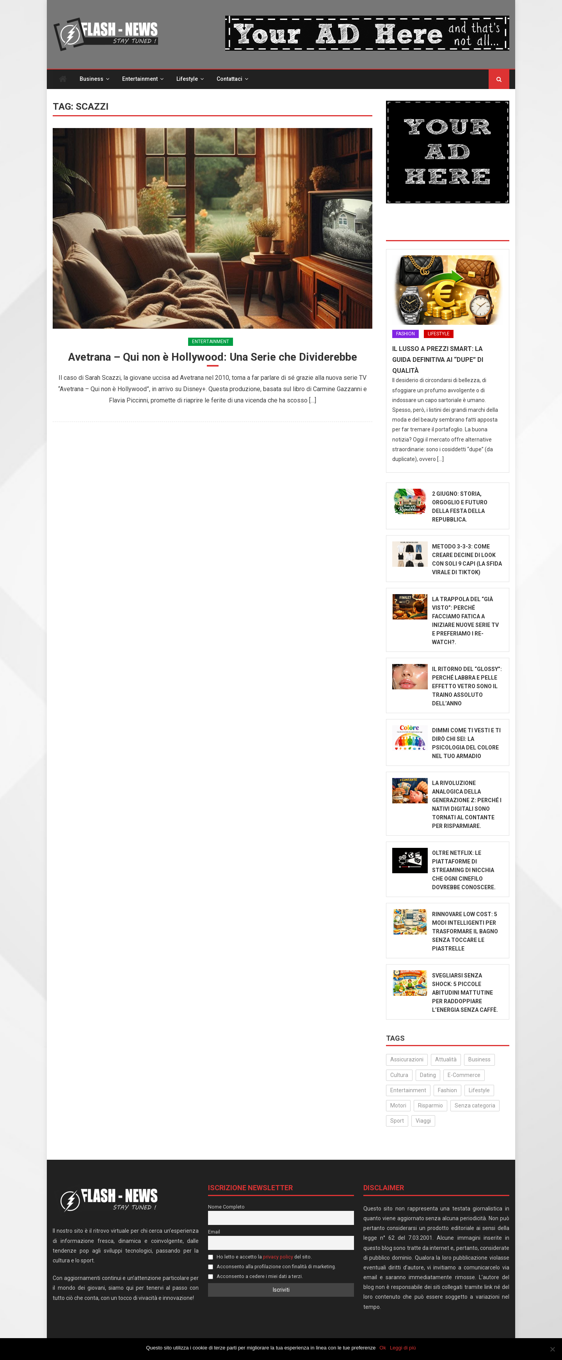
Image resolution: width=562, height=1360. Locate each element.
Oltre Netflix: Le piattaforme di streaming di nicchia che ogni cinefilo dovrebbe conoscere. (464, 871)
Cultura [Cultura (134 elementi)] (399, 1076)
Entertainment (140, 80)
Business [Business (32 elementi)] (479, 1060)
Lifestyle (187, 80)
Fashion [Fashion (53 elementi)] (447, 1091)
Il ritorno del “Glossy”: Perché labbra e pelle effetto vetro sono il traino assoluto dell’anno (467, 687)
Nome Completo (226, 1207)
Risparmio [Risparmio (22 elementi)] (430, 1106)
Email (214, 1232)
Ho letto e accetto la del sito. (260, 1257)
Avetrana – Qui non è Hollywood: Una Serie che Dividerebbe (212, 358)
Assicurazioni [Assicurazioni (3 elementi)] (406, 1060)
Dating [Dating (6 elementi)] (428, 1076)
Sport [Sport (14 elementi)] (397, 1121)
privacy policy (278, 1257)
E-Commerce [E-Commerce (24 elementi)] (464, 1076)
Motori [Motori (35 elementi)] (398, 1106)
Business (91, 80)
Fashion (405, 334)
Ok (383, 1348)
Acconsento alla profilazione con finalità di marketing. (272, 1267)
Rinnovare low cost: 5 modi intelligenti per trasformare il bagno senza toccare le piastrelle (465, 932)
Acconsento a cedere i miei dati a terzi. (255, 1277)
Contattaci (229, 80)
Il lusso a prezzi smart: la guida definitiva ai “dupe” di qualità (437, 360)
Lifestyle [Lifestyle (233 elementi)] (479, 1091)
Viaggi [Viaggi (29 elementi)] (423, 1121)
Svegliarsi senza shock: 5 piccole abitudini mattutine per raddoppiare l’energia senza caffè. (465, 993)
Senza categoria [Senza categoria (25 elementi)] (475, 1106)
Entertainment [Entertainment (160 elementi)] (408, 1091)
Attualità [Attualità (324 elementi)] (446, 1060)
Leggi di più (403, 1348)
